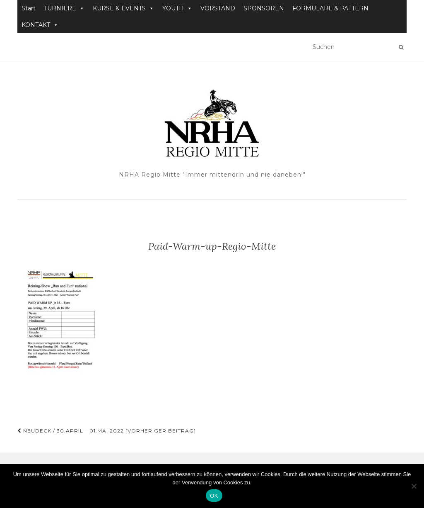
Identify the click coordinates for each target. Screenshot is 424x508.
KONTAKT (40, 25)
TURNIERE (64, 8)
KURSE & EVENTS (123, 8)
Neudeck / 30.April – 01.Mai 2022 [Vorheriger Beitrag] (106, 431)
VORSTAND (217, 8)
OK (214, 496)
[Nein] (414, 486)
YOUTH (177, 8)
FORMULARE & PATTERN (330, 8)
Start (29, 8)
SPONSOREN (263, 8)
